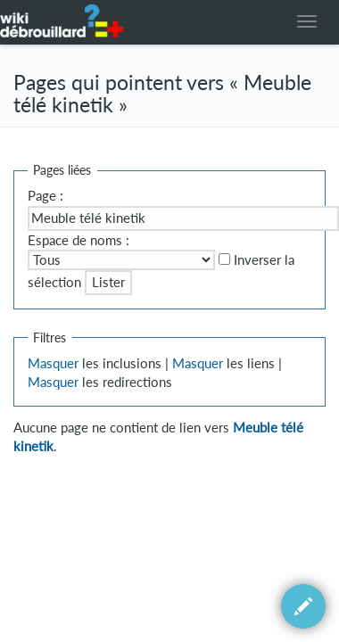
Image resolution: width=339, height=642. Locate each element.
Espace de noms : (78, 240)
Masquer (53, 363)
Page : (45, 195)
